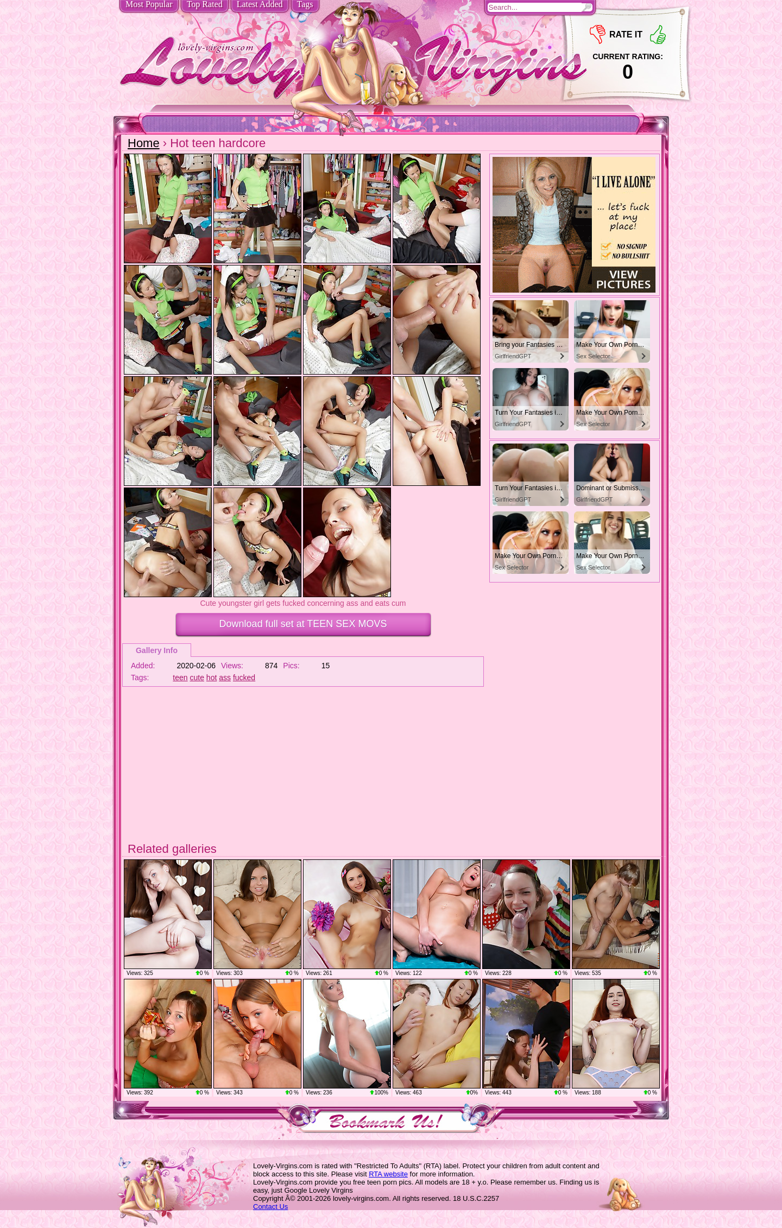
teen (180, 677)
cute (197, 677)
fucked (244, 677)
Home (144, 143)
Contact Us (270, 1206)
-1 (598, 34)
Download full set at (303, 623)
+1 (658, 34)
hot (211, 677)
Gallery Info (157, 650)
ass (225, 677)
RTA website (388, 1174)
